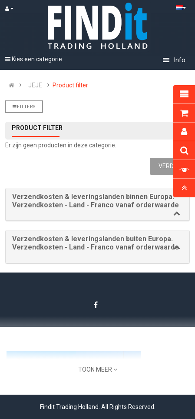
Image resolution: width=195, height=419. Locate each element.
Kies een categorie (33, 59)
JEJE (35, 85)
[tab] (97, 204)
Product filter (70, 85)
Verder (170, 166)
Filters (24, 106)
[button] (97, 201)
